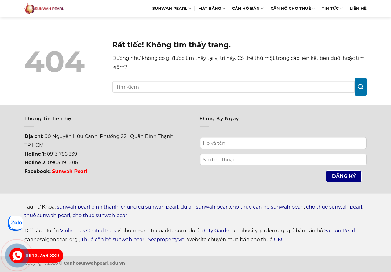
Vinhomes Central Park (88, 231)
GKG (279, 239)
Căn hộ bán (248, 8)
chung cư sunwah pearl (149, 207)
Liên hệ (358, 8)
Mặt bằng (211, 8)
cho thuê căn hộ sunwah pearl (267, 207)
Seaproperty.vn (166, 239)
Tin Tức (332, 8)
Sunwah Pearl (172, 8)
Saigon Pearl (339, 231)
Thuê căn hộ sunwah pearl (113, 239)
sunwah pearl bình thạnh (88, 207)
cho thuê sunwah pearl (334, 207)
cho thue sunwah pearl (100, 215)
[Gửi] (361, 87)
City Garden (218, 231)
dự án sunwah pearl (205, 207)
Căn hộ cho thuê (293, 8)
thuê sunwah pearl (47, 215)
